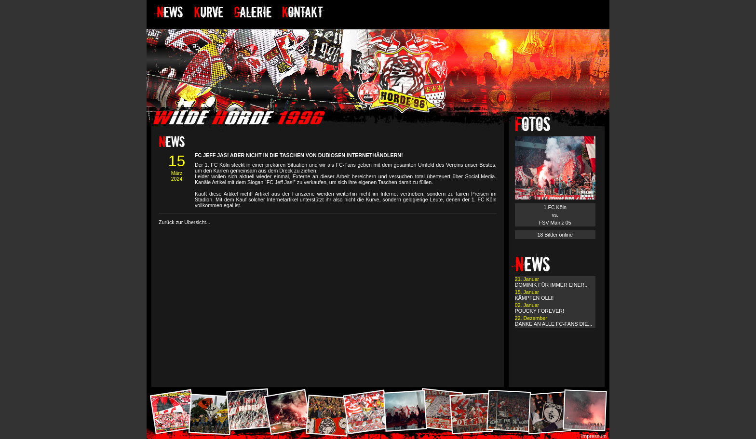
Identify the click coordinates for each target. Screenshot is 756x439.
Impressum (594, 436)
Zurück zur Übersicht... (184, 222)
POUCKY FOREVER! (539, 311)
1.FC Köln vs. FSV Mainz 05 (555, 215)
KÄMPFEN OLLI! (534, 298)
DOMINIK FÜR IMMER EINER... (552, 285)
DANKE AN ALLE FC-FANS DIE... (553, 324)
